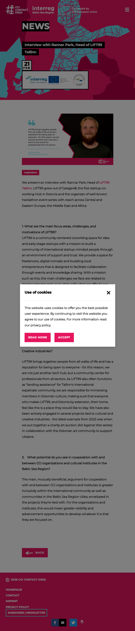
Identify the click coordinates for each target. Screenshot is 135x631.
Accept (64, 337)
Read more (37, 337)
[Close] (108, 292)
